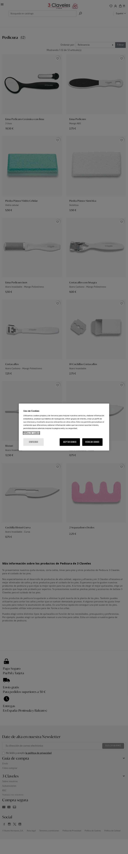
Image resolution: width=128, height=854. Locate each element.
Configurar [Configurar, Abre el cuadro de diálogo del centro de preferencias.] (33, 442)
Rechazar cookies (92, 442)
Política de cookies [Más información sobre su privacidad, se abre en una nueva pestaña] (31, 433)
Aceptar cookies (69, 442)
